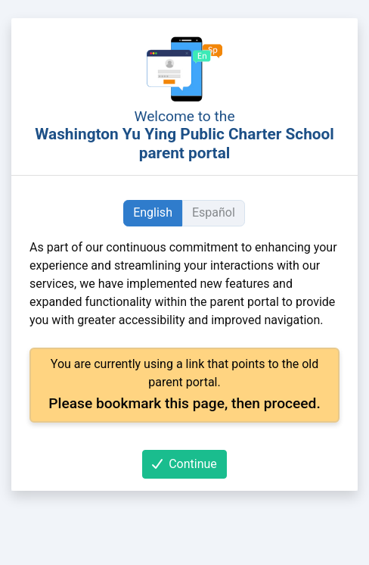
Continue (184, 464)
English (152, 212)
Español (213, 212)
